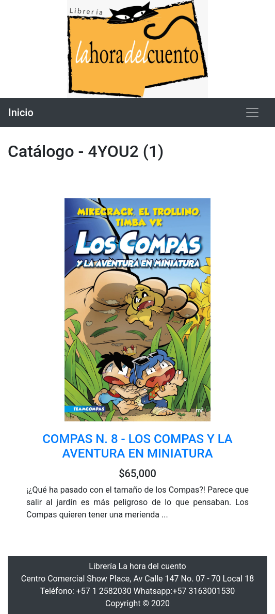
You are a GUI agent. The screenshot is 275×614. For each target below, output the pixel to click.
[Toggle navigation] (252, 112)
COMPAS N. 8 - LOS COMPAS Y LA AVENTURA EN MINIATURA (137, 446)
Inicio (21, 112)
